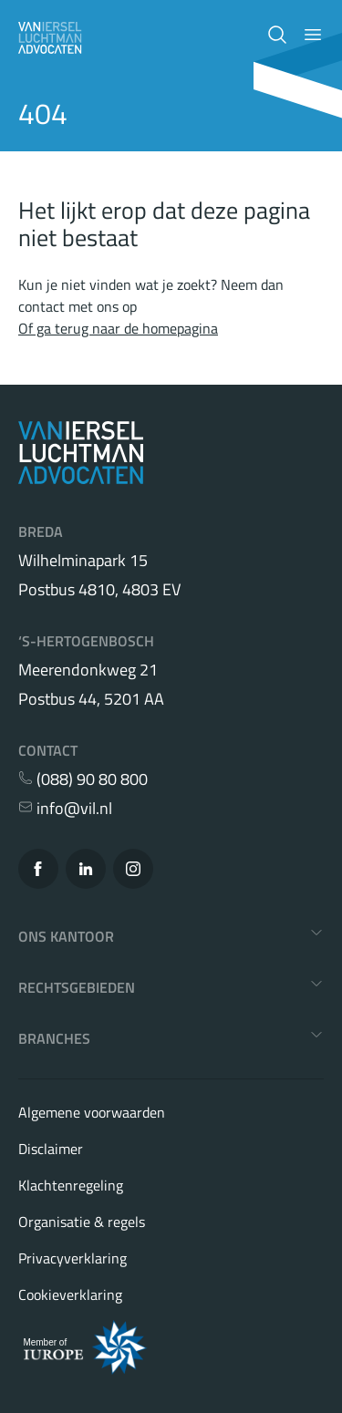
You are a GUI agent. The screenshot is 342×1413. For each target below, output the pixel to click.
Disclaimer (50, 1149)
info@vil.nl (65, 809)
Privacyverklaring (72, 1258)
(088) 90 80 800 (83, 779)
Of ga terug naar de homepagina (118, 328)
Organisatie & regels (81, 1222)
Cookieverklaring (70, 1294)
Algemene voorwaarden (91, 1112)
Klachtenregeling (70, 1185)
